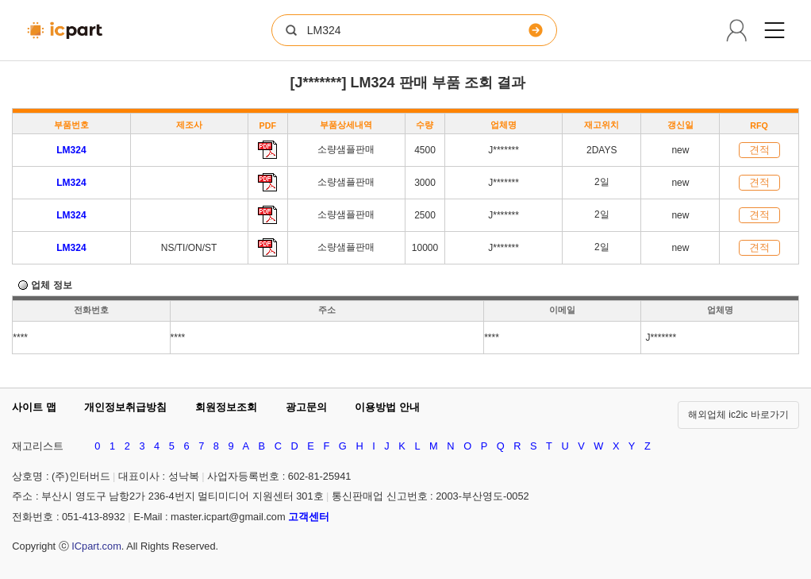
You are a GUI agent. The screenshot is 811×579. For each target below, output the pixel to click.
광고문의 (306, 407)
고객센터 (308, 517)
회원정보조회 (226, 407)
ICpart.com (96, 546)
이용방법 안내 (387, 407)
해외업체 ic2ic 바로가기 (738, 414)
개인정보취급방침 (125, 407)
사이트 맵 (34, 407)
